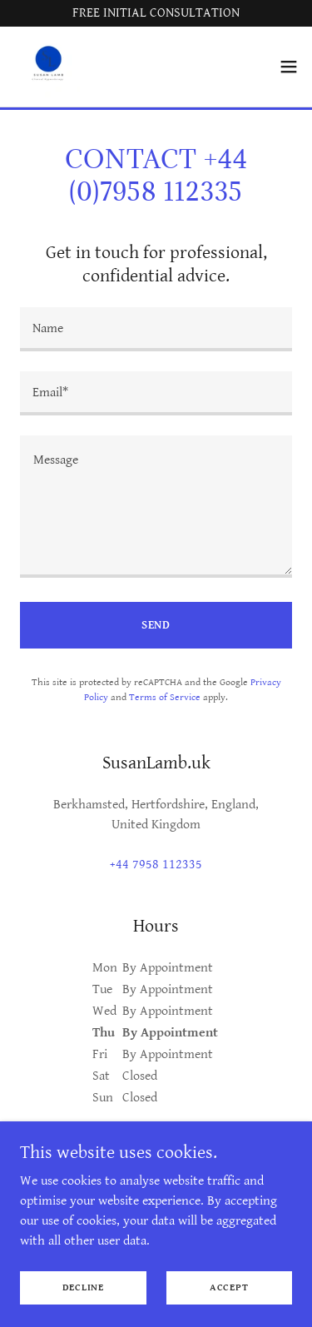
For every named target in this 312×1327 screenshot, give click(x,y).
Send (156, 625)
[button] (288, 66)
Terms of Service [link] (165, 697)
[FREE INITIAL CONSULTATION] (156, 13)
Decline (83, 1287)
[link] (46, 66)
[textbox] (156, 329)
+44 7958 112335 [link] (156, 864)
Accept (229, 1287)
